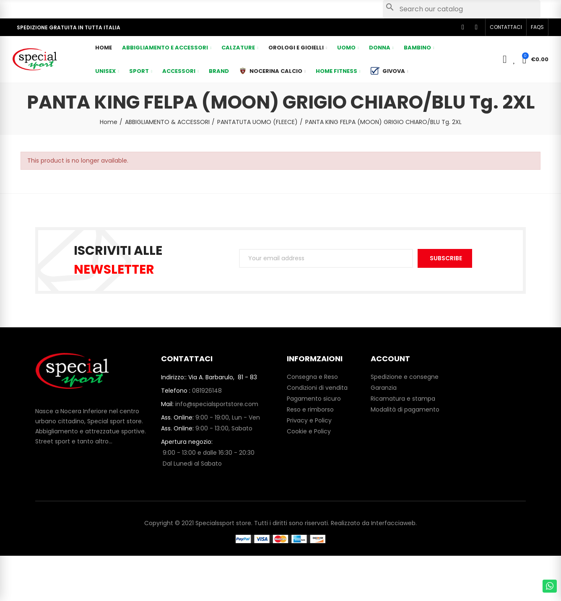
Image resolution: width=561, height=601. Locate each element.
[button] (506, 27)
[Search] (461, 9)
